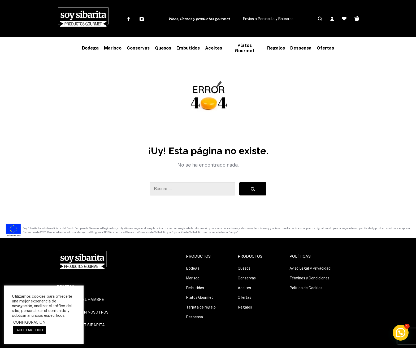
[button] (401, 333)
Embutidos (195, 288)
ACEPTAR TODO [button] (29, 330)
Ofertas (244, 297)
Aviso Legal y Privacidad (310, 268)
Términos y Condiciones (309, 278)
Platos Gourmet (199, 297)
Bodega (193, 268)
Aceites (244, 288)
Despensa (194, 317)
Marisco (193, 278)
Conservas (247, 278)
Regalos (245, 307)
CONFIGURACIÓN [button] (29, 322)
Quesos (244, 268)
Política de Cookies (305, 288)
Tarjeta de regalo (201, 307)
